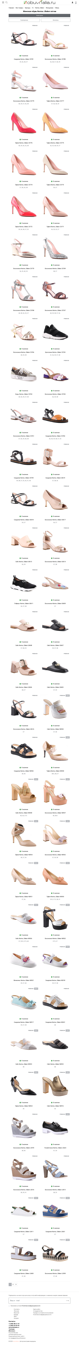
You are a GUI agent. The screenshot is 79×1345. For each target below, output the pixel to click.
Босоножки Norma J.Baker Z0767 (55, 310)
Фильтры (56, 20)
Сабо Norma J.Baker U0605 (55, 687)
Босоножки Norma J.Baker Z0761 (23, 436)
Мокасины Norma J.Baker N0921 (24, 980)
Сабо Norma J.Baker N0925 (55, 1064)
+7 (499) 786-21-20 (14, 1323)
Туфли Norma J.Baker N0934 (23, 855)
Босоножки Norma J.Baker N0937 (55, 813)
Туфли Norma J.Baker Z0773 (55, 185)
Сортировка (24, 20)
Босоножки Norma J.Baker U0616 (23, 729)
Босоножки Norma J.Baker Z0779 (23, 101)
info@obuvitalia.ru (14, 1327)
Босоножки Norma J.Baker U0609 (55, 603)
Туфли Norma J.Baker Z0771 (55, 226)
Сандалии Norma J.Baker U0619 (55, 478)
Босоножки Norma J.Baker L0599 (55, 1273)
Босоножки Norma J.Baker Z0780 (55, 59)
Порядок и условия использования (43, 1313)
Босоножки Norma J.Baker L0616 (23, 1190)
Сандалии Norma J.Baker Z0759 (24, 478)
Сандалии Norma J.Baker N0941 (55, 1022)
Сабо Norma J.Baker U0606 (24, 687)
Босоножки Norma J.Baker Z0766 (23, 352)
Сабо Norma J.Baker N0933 (24, 1064)
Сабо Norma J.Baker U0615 (24, 561)
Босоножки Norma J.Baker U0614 (55, 561)
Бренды (16, 1314)
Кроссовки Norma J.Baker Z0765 (55, 352)
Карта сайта (36, 1309)
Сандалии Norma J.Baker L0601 (55, 1231)
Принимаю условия (25, 1305)
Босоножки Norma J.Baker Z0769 (55, 268)
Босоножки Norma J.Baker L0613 (55, 1190)
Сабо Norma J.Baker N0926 (24, 938)
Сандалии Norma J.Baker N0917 (24, 1022)
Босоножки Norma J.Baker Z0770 (23, 268)
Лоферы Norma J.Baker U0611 (23, 603)
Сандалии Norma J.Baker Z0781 (24, 59)
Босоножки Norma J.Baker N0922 (55, 938)
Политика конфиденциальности (31, 1305)
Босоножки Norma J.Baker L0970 (23, 1148)
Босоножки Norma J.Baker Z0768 (23, 310)
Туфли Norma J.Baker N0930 (55, 896)
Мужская (16, 1313)
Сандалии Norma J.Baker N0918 (55, 980)
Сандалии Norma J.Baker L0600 (24, 1273)
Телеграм (11, 1329)
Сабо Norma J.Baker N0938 (24, 813)
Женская (16, 1311)
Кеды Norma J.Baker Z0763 (23, 394)
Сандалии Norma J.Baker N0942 (24, 771)
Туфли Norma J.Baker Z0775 (55, 143)
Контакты (16, 1309)
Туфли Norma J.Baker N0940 (55, 771)
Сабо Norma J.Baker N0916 (55, 1106)
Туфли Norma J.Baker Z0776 (23, 143)
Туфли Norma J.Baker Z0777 (55, 101)
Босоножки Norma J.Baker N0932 (55, 855)
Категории (39, 15)
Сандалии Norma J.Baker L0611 (24, 1231)
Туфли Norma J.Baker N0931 (23, 896)
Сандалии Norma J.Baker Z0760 (55, 436)
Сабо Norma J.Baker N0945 (55, 729)
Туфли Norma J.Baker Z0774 (23, 185)
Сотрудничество (38, 1311)
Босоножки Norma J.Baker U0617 (55, 520)
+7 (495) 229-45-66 (14, 1325)
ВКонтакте (12, 1331)
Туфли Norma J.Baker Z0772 (23, 226)
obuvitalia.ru (16, 1341)
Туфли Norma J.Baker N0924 (23, 1106)
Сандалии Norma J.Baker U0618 (24, 520)
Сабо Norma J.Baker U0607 (55, 645)
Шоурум (16, 1318)
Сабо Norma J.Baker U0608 (24, 645)
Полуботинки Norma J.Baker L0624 (55, 1148)
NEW (15, 1316)
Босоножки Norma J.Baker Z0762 (55, 394)
